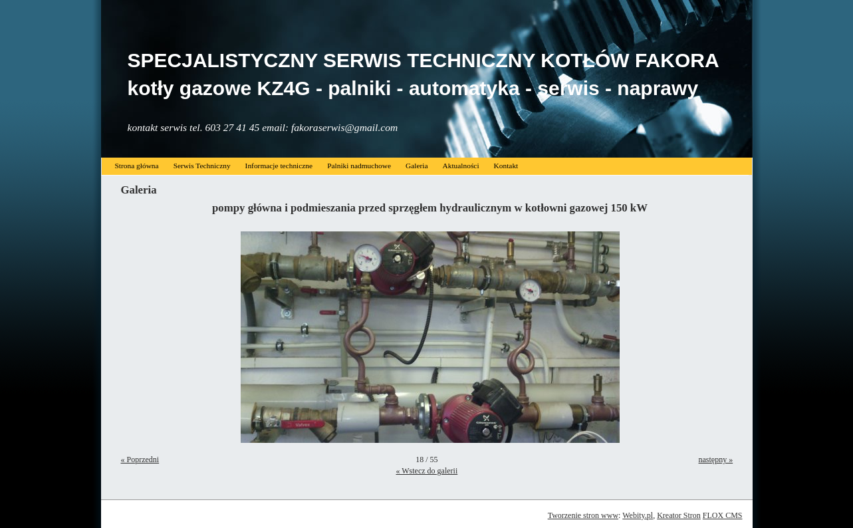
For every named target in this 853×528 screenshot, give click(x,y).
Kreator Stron (679, 515)
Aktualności (461, 166)
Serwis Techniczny (202, 166)
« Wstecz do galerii (426, 470)
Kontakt (506, 166)
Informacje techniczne (279, 166)
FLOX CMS (723, 515)
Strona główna (137, 166)
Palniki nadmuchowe (359, 166)
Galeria (417, 166)
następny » (716, 459)
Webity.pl (637, 515)
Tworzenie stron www (583, 515)
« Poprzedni (140, 459)
